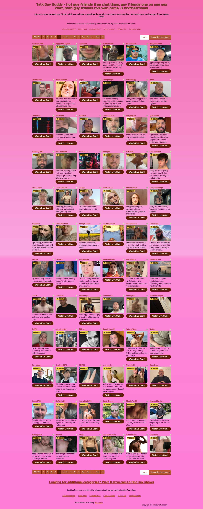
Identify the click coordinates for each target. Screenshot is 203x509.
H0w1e (81, 435)
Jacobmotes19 (108, 116)
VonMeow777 (107, 188)
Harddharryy (131, 80)
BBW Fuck (122, 29)
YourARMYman (62, 224)
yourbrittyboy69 (108, 224)
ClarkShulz (154, 365)
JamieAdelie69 (61, 188)
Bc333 (152, 329)
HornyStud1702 (85, 401)
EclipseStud (84, 259)
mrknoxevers (131, 435)
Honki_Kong (107, 401)
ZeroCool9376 (61, 365)
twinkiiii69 (60, 116)
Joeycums (154, 435)
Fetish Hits (99, 503)
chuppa (82, 188)
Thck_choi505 (155, 152)
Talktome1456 (37, 44)
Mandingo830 (37, 152)
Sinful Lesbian (109, 29)
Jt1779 (34, 329)
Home (144, 37)
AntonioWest (131, 329)
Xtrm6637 (59, 259)
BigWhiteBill (61, 401)
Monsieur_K (84, 152)
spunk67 (82, 116)
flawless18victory (157, 401)
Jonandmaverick (109, 435)
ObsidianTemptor (156, 296)
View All (37, 37)
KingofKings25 (108, 329)
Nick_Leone (37, 188)
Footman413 (107, 296)
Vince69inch (131, 259)
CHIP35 (82, 365)
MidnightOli (130, 365)
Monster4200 (131, 44)
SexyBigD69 (131, 116)
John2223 (83, 44)
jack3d (34, 296)
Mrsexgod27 (37, 435)
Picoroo (59, 435)
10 (83, 37)
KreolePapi (154, 224)
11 (88, 37)
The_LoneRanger (156, 188)
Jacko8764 (36, 401)
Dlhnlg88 (106, 152)
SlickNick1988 (61, 152)
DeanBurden (37, 80)
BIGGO (35, 259)
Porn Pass (82, 29)
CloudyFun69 (131, 401)
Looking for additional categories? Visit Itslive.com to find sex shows (101, 482)
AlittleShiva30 (131, 188)
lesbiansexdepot (68, 29)
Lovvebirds (107, 365)
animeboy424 (61, 329)
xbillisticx (36, 224)
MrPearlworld (107, 44)
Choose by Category (160, 37)
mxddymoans (131, 224)
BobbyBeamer (85, 224)
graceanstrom (155, 259)
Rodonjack (130, 296)
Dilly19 (82, 329)
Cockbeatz (36, 116)
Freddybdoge (107, 80)
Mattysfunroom (156, 44)
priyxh (81, 80)
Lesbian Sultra (135, 29)
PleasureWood (61, 80)
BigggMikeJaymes (63, 44)
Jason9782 (60, 296)
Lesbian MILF (95, 29)
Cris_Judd (36, 365)
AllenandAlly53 (108, 259)
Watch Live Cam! (43, 64)
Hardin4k (129, 152)
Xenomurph (84, 296)
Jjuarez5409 (154, 116)
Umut (152, 80)
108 (97, 37)
